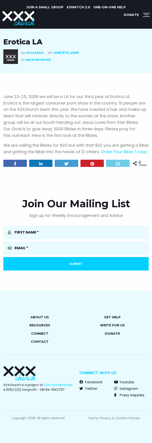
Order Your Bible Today (124, 152)
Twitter (88, 389)
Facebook (90, 382)
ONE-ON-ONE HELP (109, 7)
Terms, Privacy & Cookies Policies (114, 418)
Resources (39, 325)
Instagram (126, 389)
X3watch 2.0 (78, 7)
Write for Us (112, 325)
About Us (39, 317)
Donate (131, 15)
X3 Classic (35, 53)
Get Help (112, 317)
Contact (40, 342)
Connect (39, 334)
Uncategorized (38, 60)
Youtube (124, 382)
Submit (76, 264)
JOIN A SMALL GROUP (44, 7)
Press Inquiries (129, 395)
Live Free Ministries (58, 385)
